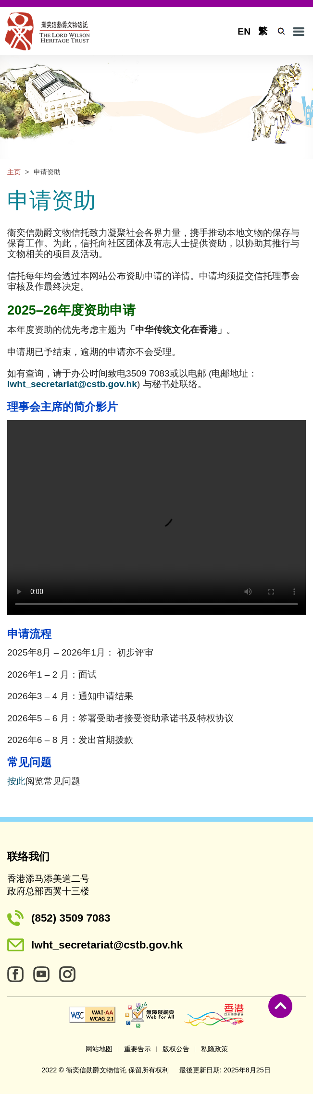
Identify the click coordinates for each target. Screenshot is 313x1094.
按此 (16, 781)
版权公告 (176, 1049)
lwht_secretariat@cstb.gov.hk (107, 945)
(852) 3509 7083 (70, 918)
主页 (14, 172)
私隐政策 (214, 1049)
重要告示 (137, 1049)
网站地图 (99, 1049)
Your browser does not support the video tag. (156, 517)
